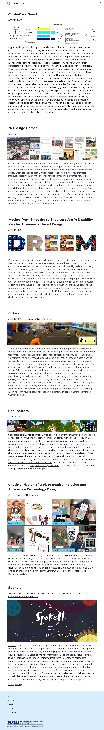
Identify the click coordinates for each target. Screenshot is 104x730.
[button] (101, 4)
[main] (52, 17)
